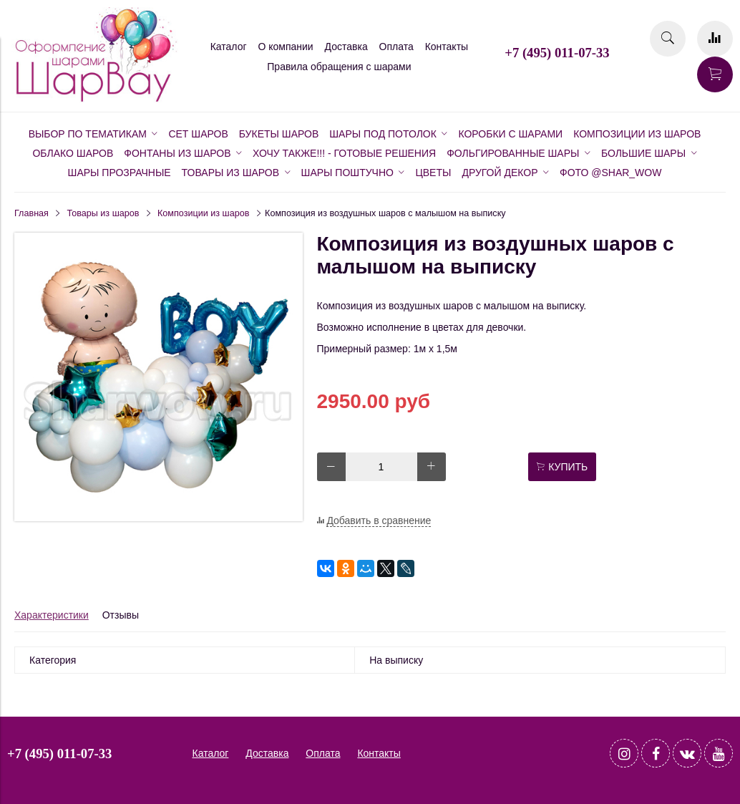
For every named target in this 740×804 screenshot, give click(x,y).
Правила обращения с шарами (339, 66)
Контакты (446, 46)
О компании (285, 46)
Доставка (346, 46)
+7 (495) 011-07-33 (557, 52)
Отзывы (120, 615)
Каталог (228, 46)
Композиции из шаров (203, 213)
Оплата (396, 46)
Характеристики (51, 615)
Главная (31, 213)
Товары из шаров (103, 213)
